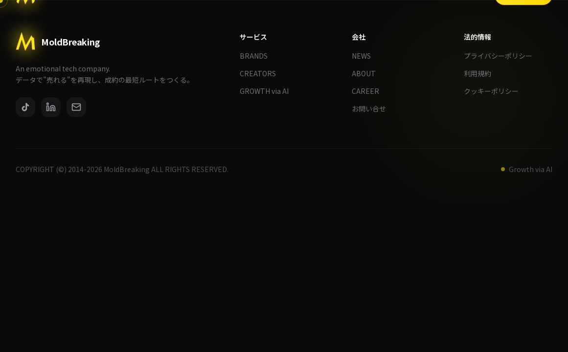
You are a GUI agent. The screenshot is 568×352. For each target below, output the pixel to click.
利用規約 (481, 73)
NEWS (365, 56)
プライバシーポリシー (502, 56)
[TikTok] (25, 107)
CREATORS (262, 73)
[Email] (76, 107)
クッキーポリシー (495, 91)
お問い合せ (373, 108)
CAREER (369, 91)
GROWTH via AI (268, 91)
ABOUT (368, 73)
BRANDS (257, 56)
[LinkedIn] (51, 107)
